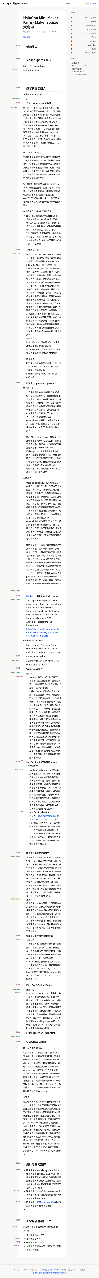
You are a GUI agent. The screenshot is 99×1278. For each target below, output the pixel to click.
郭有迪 (93, 37)
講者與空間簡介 (78, 69)
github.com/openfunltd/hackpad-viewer (49, 1272)
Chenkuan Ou (90, 33)
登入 (94, 3)
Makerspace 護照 (47, 1202)
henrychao (92, 45)
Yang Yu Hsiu (91, 29)
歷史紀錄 (26, 37)
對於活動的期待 (78, 71)
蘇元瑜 (93, 21)
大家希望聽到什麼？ (80, 74)
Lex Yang (92, 41)
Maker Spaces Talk (79, 66)
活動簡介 (75, 63)
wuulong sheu (90, 17)
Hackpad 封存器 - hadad (15, 3)
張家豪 (93, 49)
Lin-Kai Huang (90, 25)
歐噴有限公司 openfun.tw (52, 1269)
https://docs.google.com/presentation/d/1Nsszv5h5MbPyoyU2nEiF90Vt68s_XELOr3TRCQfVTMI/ (43, 632)
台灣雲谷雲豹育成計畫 (46, 815)
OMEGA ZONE (91, 52)
